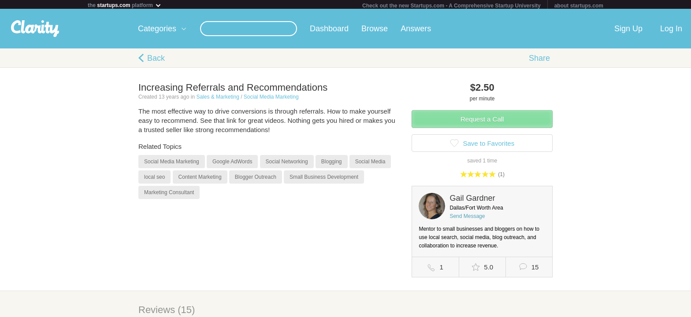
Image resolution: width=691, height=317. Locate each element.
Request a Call (482, 121)
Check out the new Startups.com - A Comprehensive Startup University (451, 6)
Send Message (467, 218)
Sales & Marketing (217, 99)
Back (156, 59)
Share (539, 59)
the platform (125, 5)
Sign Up (628, 30)
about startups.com (578, 6)
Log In (671, 30)
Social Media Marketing (271, 99)
